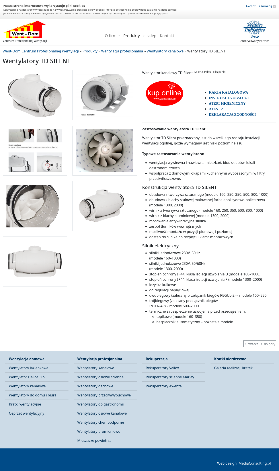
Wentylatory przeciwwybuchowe (104, 395)
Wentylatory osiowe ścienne (100, 377)
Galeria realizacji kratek (233, 367)
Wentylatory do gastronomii (100, 404)
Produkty (131, 35)
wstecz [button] (251, 344)
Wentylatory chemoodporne (100, 422)
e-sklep (149, 35)
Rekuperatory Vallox (162, 367)
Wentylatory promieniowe (98, 431)
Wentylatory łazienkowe (28, 367)
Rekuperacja (157, 358)
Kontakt (167, 35)
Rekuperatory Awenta (164, 386)
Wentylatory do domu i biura (33, 395)
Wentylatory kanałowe (27, 386)
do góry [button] (267, 344)
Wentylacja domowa (27, 358)
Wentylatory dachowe (95, 386)
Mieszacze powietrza (94, 440)
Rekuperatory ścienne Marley (170, 377)
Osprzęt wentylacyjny (26, 413)
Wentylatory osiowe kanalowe (102, 413)
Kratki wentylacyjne (25, 404)
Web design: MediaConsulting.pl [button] (244, 463)
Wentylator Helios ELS (27, 377)
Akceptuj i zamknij (261, 6)
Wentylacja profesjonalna (99, 358)
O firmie (112, 35)
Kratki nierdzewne (230, 358)
